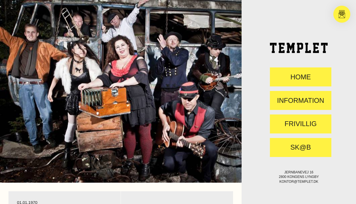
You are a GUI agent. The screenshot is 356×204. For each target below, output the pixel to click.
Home (300, 77)
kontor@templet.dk (299, 182)
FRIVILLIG (301, 123)
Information (300, 100)
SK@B (300, 147)
